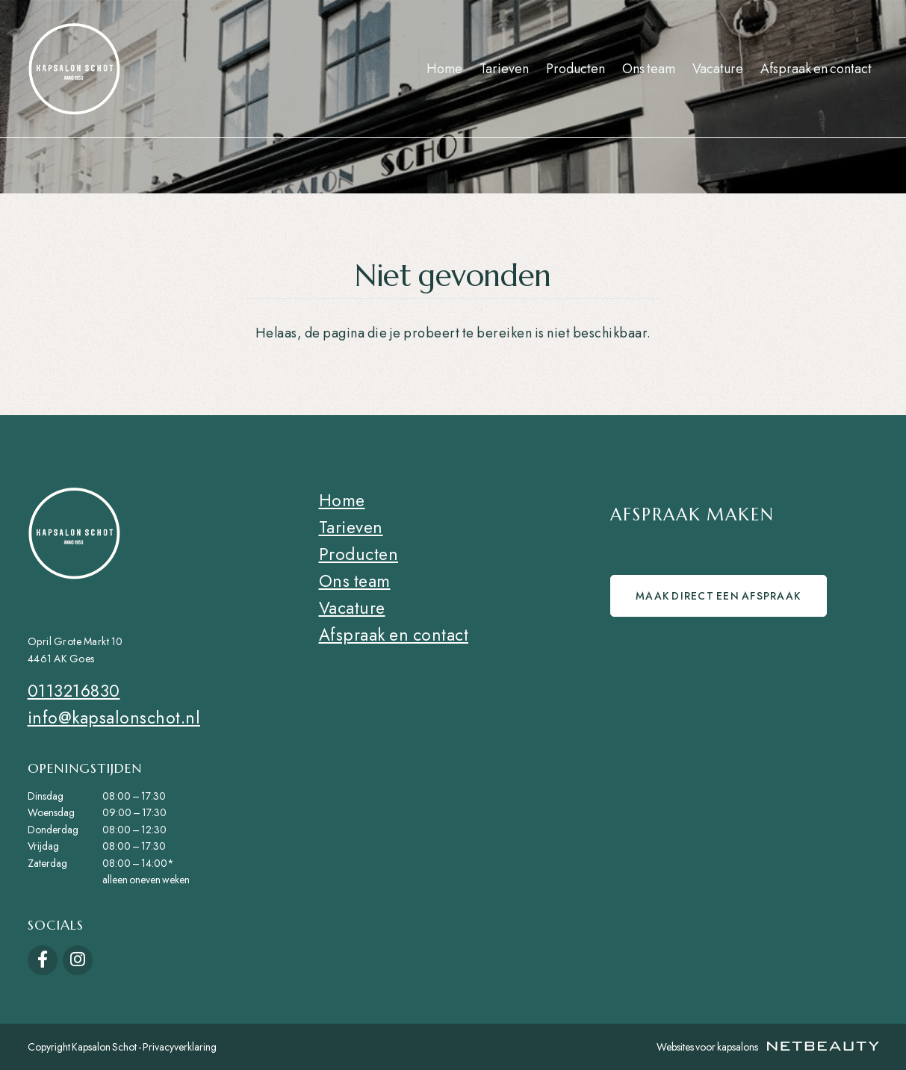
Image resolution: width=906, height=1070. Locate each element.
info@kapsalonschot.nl (114, 718)
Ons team (648, 68)
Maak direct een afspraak (720, 598)
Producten (575, 68)
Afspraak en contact (816, 68)
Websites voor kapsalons (768, 1046)
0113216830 (74, 691)
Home (444, 68)
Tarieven (504, 68)
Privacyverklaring (180, 1046)
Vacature (717, 68)
